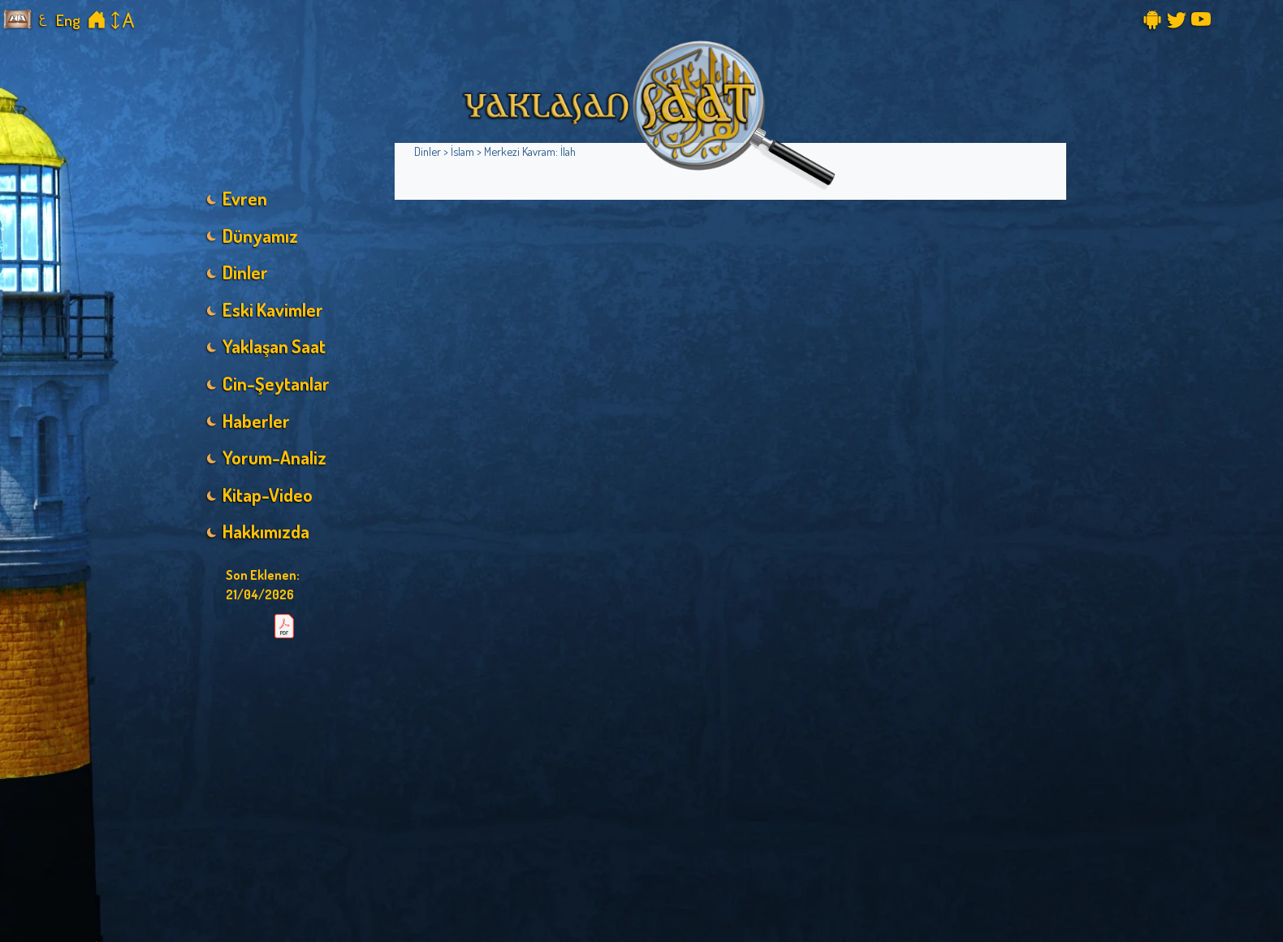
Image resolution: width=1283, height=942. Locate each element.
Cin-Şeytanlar (276, 383)
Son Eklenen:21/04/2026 (263, 585)
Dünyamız (260, 235)
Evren (244, 198)
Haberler (256, 420)
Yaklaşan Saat (274, 346)
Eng (68, 20)
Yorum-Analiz (274, 457)
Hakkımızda (265, 531)
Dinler (245, 272)
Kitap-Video (267, 494)
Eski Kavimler (272, 309)
